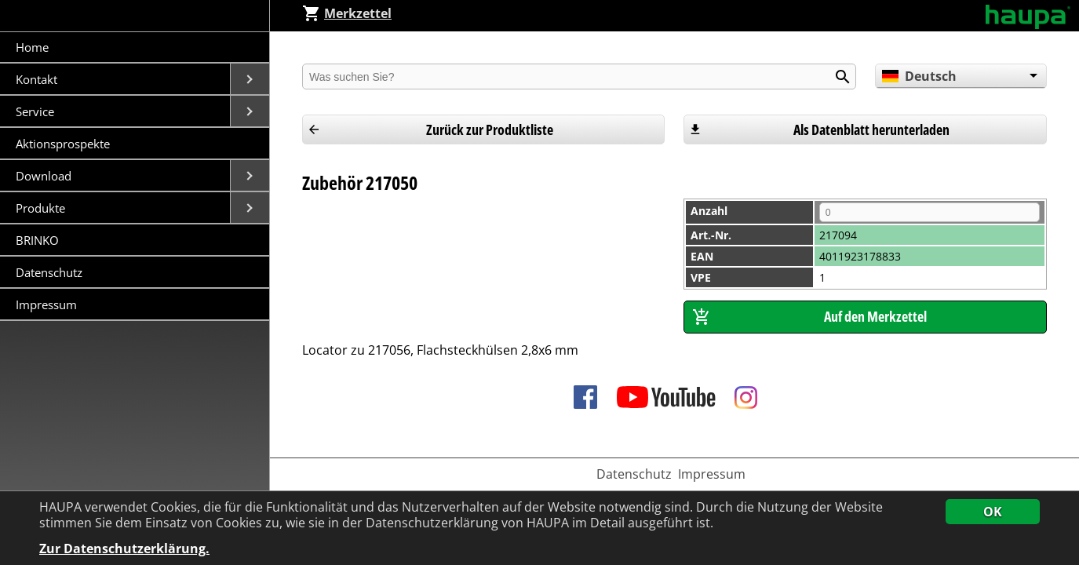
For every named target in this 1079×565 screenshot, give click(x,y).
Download (45, 176)
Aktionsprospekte (63, 143)
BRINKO (37, 240)
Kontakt (38, 79)
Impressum (46, 304)
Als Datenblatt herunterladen (871, 129)
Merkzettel (347, 13)
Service (36, 111)
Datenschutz (49, 272)
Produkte (42, 208)
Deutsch (919, 76)
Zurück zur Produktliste (489, 129)
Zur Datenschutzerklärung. (124, 549)
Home (32, 47)
